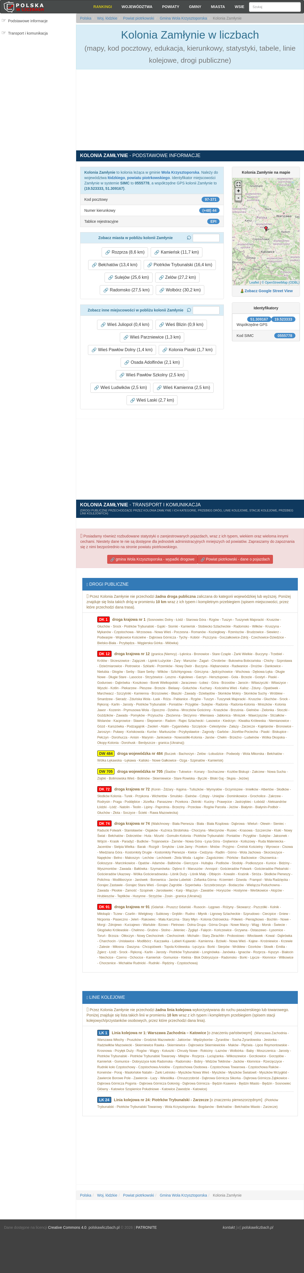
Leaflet (254, 282)
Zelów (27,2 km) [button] (177, 277)
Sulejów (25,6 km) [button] (128, 277)
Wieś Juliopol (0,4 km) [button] (125, 324)
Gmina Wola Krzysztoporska (183, 18)
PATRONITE (146, 1227)
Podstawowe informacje (28, 21)
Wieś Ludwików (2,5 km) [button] (120, 387)
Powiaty (170, 7)
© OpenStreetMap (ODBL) (280, 282)
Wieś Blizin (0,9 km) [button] (181, 324)
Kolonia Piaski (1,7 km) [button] (187, 349)
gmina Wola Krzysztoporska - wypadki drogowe (152, 559)
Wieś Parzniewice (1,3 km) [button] (152, 337)
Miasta (218, 7)
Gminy (195, 7)
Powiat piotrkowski (138, 18)
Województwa (137, 7)
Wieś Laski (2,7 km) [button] (152, 400)
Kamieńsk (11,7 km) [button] (176, 252)
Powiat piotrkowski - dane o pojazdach (235, 559)
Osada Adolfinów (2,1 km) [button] (152, 362)
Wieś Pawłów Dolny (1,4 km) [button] (122, 349)
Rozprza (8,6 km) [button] (124, 252)
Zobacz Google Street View (269, 291)
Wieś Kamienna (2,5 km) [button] (183, 387)
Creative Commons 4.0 (67, 1227)
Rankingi (102, 7)
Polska (85, 18)
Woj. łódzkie (106, 18)
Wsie (239, 7)
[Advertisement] (38, 61)
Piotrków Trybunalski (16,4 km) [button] (179, 264)
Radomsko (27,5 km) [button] (126, 290)
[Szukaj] (275, 7)
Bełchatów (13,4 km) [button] (114, 264)
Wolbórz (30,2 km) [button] (180, 290)
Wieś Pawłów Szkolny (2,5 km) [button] (151, 375)
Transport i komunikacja (28, 33)
